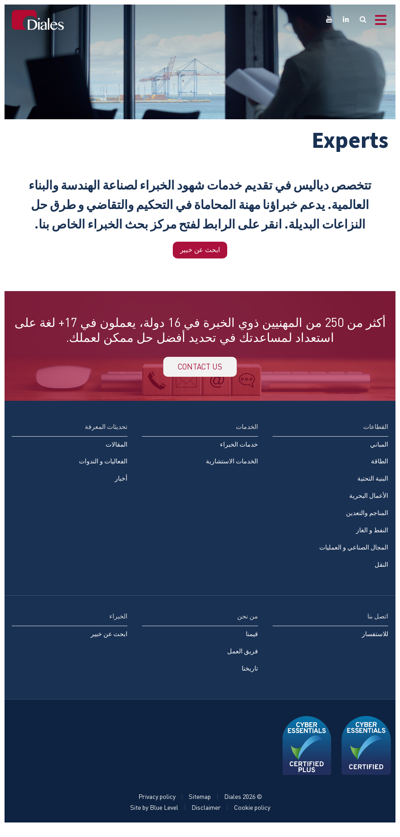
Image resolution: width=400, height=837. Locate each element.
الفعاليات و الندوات (103, 468)
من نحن (247, 624)
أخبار (121, 485)
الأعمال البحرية (368, 502)
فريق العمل (242, 660)
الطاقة (379, 468)
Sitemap (200, 806)
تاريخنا (250, 677)
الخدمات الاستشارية (232, 468)
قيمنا (252, 643)
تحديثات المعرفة (106, 432)
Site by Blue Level (154, 817)
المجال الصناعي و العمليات (353, 555)
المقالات (116, 450)
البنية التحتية (372, 485)
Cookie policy (252, 817)
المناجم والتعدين (367, 520)
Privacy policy (157, 806)
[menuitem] (69, 463)
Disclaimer (206, 817)
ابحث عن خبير (200, 250)
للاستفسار (375, 643)
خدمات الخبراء (239, 450)
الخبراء (118, 624)
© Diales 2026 (243, 806)
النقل (381, 573)
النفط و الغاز (372, 537)
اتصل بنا (377, 624)
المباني (379, 450)
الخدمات (247, 432)
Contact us (200, 370)
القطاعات (375, 432)
